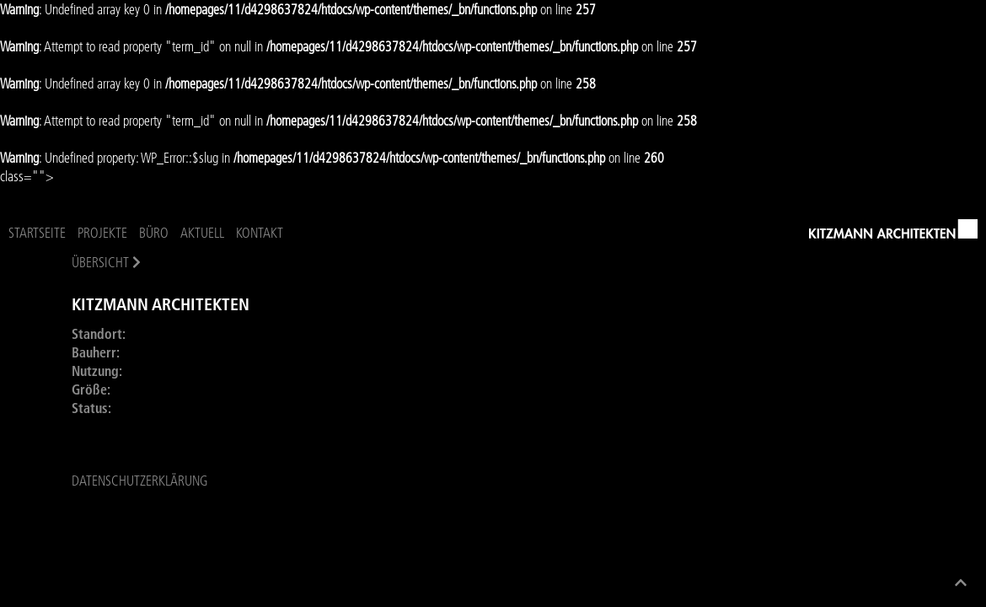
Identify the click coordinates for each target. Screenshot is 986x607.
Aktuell (202, 232)
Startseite (37, 232)
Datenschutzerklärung (139, 489)
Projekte (102, 232)
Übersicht (100, 262)
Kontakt (259, 232)
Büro (154, 232)
